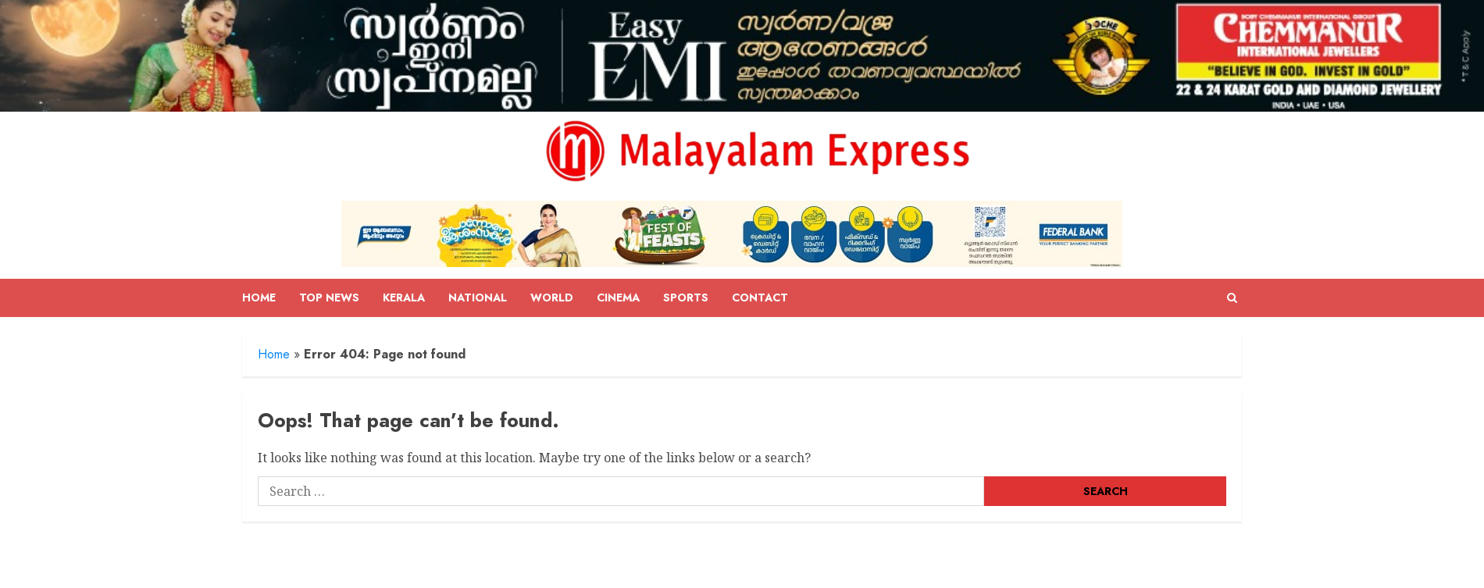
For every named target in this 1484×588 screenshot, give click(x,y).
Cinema (618, 297)
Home (259, 297)
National (477, 297)
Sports (685, 297)
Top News (329, 297)
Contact (760, 297)
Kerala (404, 297)
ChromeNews (705, 570)
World (551, 297)
